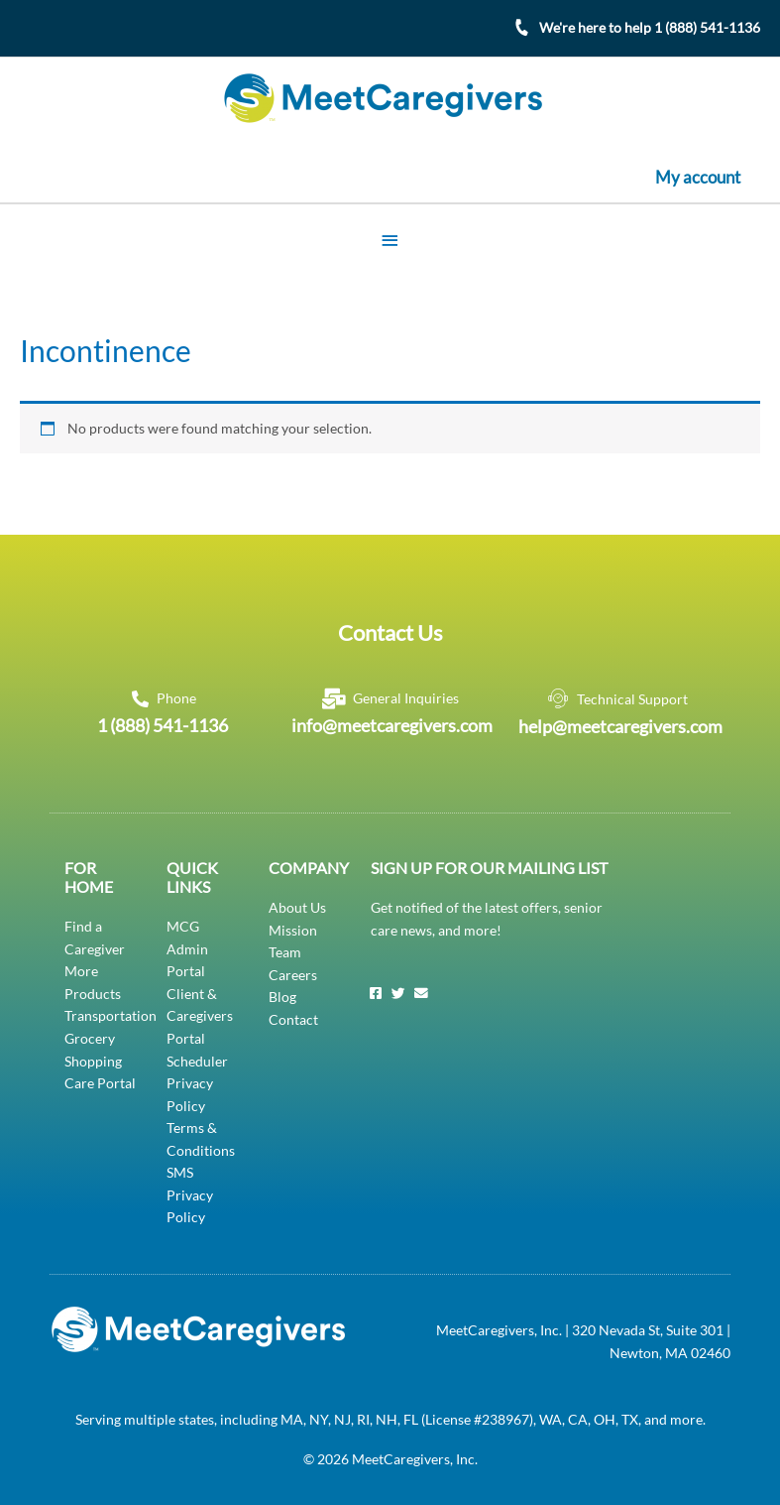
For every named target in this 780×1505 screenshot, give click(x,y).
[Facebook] (375, 993)
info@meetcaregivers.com (392, 724)
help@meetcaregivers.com (620, 725)
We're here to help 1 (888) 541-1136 (649, 27)
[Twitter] (398, 993)
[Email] (421, 993)
